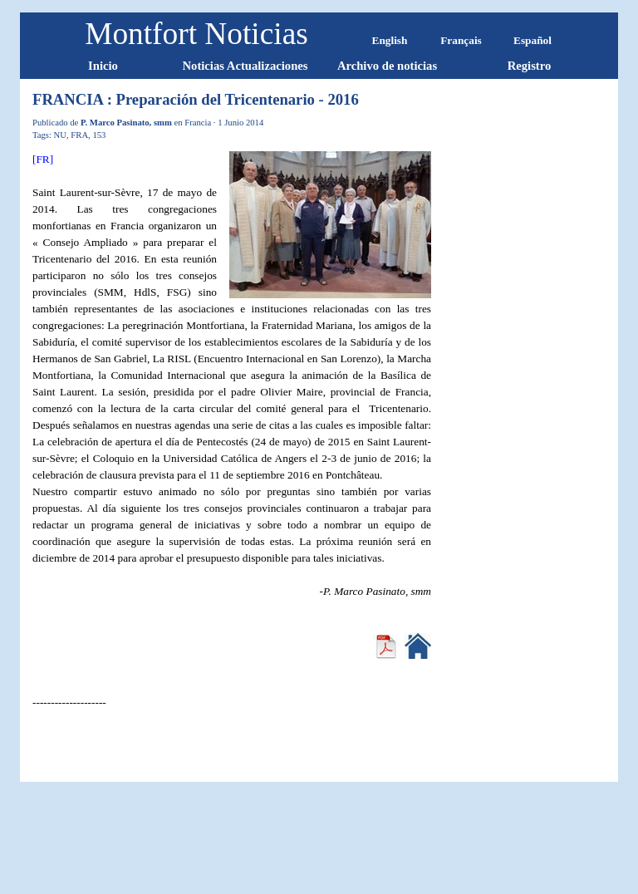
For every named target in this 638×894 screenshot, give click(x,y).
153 (99, 135)
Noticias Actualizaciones (244, 65)
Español (532, 40)
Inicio (103, 65)
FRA (79, 135)
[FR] (42, 159)
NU (60, 135)
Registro (530, 65)
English (390, 40)
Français (461, 40)
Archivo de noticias (387, 65)
